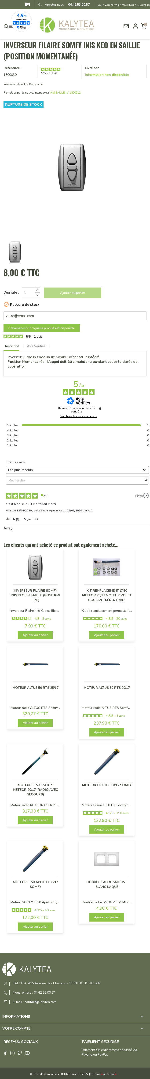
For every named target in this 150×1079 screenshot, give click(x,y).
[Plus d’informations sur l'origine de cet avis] (146, 495)
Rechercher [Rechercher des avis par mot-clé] (75, 480)
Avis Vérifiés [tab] (36, 346)
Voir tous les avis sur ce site (78, 416)
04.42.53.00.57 (77, 4)
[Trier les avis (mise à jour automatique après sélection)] (77, 470)
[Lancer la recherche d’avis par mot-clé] (146, 480)
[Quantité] (28, 293)
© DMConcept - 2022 (74, 1074)
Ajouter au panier (72, 293)
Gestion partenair (103, 1074)
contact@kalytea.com (40, 1002)
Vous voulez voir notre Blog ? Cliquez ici (123, 5)
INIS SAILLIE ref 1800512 (65, 93)
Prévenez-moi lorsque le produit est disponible (41, 328)
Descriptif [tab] (11, 346)
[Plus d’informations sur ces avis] (100, 408)
